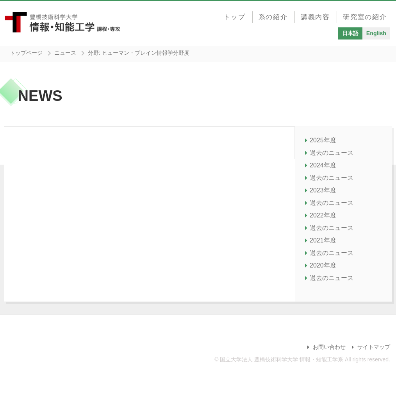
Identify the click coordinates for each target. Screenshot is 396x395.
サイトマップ (373, 347)
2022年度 (323, 215)
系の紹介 (274, 14)
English (376, 31)
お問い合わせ (329, 347)
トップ (236, 14)
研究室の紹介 (365, 14)
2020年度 (323, 265)
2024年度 (323, 165)
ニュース (65, 53)
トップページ (26, 53)
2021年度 (323, 240)
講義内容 (316, 14)
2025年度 (323, 140)
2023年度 (323, 190)
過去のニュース (331, 152)
